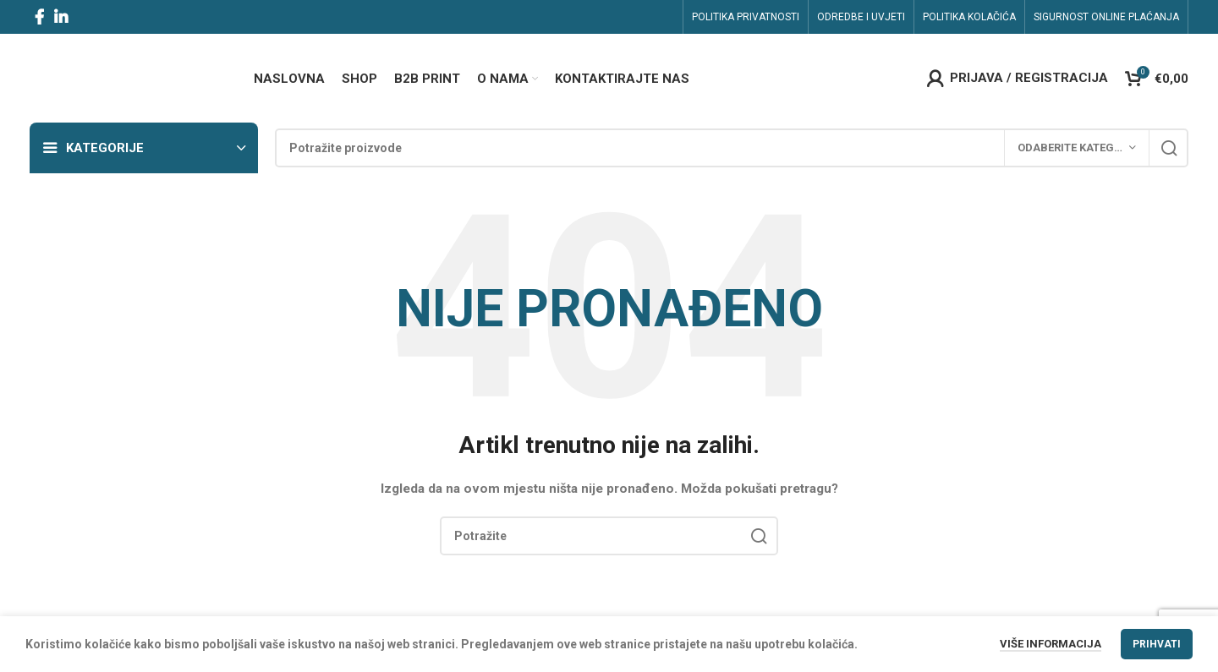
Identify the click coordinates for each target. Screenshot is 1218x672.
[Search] (731, 147)
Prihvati (1157, 644)
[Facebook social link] (39, 17)
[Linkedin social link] (61, 17)
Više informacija (1050, 643)
